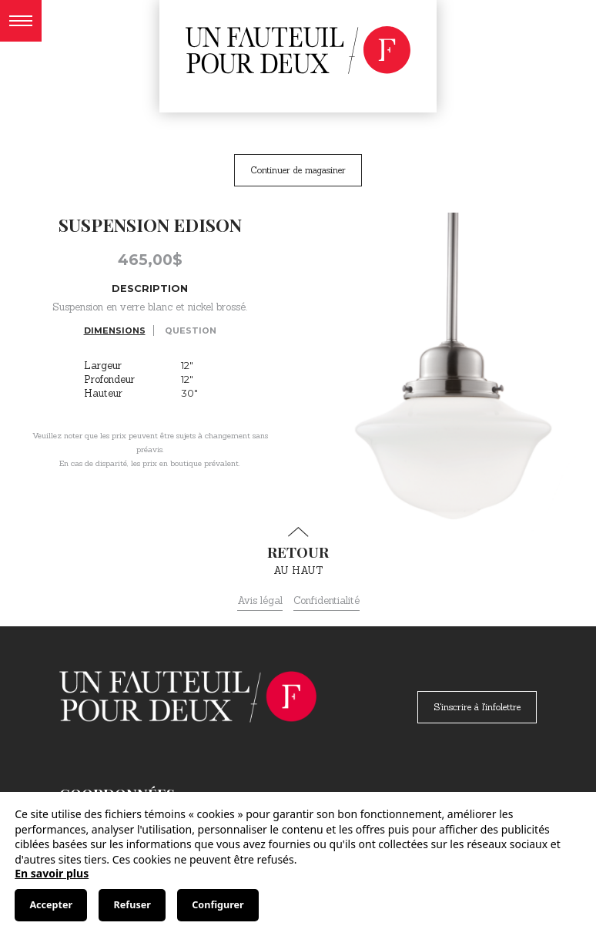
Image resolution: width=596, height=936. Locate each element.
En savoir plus (52, 873)
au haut (298, 551)
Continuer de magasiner (298, 170)
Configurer (217, 904)
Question (190, 330)
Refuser (132, 904)
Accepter (50, 904)
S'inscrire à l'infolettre (477, 707)
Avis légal (260, 600)
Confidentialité (326, 600)
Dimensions (115, 330)
